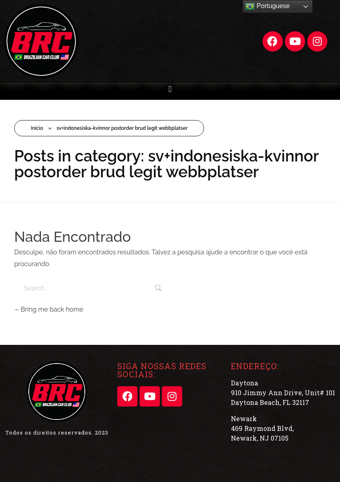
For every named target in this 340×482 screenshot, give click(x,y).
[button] (170, 89)
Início (37, 128)
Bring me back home (48, 309)
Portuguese (267, 6)
